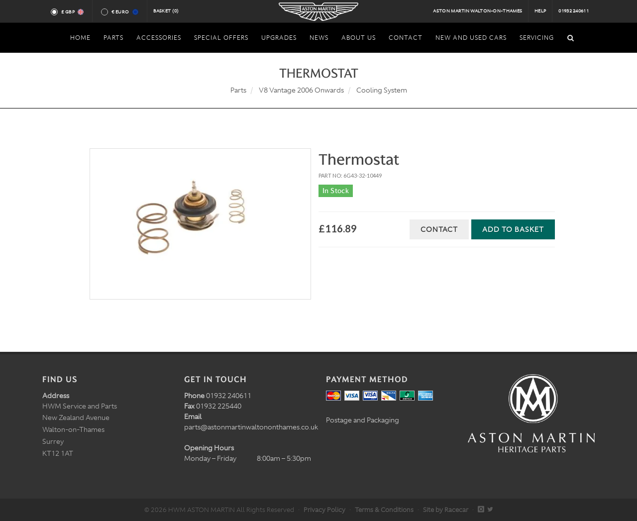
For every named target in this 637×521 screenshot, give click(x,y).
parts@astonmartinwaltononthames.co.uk (251, 426)
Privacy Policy (324, 510)
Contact (439, 229)
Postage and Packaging (362, 420)
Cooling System (381, 90)
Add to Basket (513, 229)
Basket (166, 11)
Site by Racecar (445, 510)
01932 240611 (573, 11)
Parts (238, 90)
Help (540, 11)
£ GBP (72, 12)
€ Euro (124, 12)
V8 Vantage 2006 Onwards (301, 90)
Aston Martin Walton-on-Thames (477, 11)
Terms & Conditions (384, 510)
